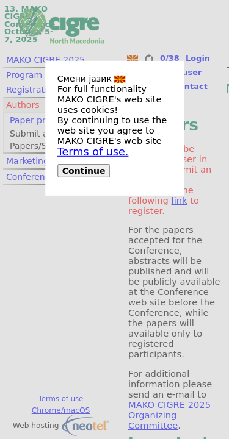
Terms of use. (93, 152)
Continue (84, 171)
